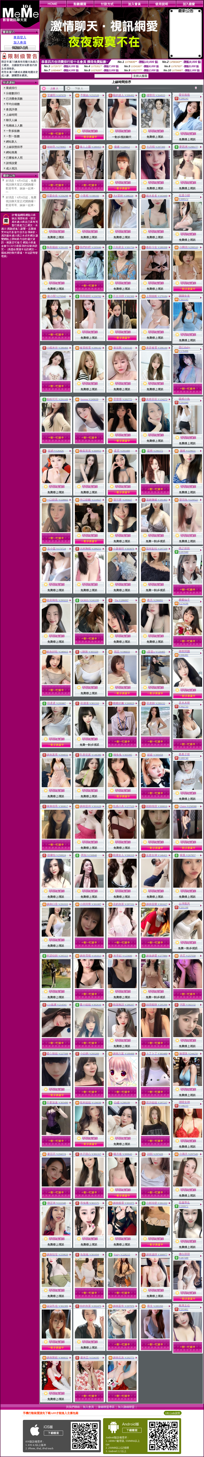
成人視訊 (11, 168)
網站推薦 (11, 152)
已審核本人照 (14, 157)
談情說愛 (11, 163)
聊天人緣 (11, 120)
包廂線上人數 (14, 125)
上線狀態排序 (14, 147)
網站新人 (11, 141)
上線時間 (11, 114)
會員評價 (11, 109)
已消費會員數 (14, 98)
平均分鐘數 (13, 104)
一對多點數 (13, 130)
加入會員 (19, 42)
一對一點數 (13, 136)
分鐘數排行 (13, 93)
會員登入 (19, 37)
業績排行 (11, 88)
